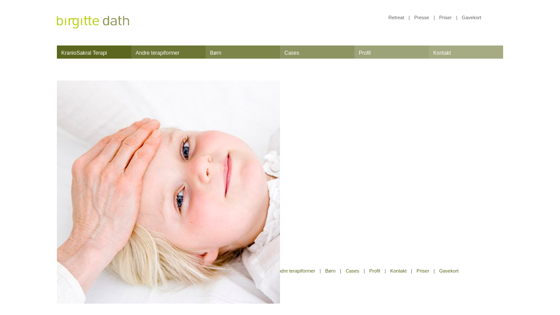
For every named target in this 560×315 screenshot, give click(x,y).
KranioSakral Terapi (84, 53)
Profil (365, 53)
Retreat (396, 17)
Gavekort (471, 17)
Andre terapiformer (157, 53)
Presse (421, 17)
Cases (291, 53)
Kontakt (442, 53)
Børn (215, 53)
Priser (445, 17)
